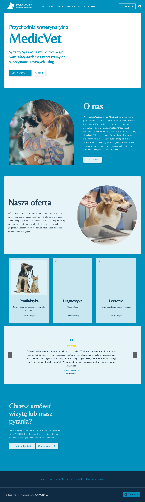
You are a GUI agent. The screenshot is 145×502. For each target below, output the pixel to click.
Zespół (81, 6)
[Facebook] (139, 6)
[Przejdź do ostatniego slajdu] (10, 355)
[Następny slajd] (135, 355)
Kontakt (92, 6)
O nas (50, 6)
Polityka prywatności (96, 479)
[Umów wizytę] (20, 73)
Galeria (71, 6)
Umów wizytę (127, 6)
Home (41, 6)
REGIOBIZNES (41, 495)
